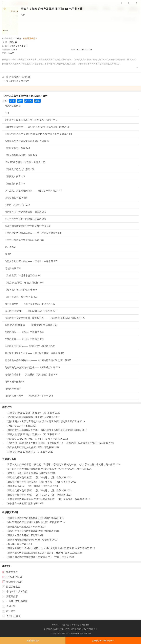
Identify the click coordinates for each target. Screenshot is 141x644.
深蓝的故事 (12, 596)
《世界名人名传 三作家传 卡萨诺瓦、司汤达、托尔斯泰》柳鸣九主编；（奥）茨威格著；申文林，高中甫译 (60, 464)
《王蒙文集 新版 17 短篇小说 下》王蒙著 (26, 452)
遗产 (20, 100)
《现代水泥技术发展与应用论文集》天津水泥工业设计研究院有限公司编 (42, 421)
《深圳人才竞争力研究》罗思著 (21, 535)
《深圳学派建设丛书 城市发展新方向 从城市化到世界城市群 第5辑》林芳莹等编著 (47, 548)
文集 (37, 100)
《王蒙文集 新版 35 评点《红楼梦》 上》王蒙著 (29, 413)
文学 (23, 14)
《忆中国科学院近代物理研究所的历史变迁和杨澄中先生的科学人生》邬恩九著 (45, 469)
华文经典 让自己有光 (19, 81)
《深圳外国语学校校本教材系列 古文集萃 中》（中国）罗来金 (37, 557)
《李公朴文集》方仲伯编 (18, 426)
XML (85, 633)
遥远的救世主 (13, 586)
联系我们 (55, 625)
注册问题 (65, 625)
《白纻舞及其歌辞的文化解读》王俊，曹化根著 (29, 447)
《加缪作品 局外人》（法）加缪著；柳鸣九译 (28, 486)
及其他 (28, 100)
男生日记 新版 (13, 616)
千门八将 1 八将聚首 (16, 591)
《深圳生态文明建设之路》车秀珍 (22, 526)
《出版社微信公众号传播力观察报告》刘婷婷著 (29, 531)
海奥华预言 (12, 572)
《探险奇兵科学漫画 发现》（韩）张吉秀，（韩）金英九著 (35, 495)
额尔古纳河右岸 (14, 577)
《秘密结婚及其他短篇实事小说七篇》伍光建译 (29, 417)
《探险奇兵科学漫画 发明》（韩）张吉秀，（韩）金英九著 (35, 477)
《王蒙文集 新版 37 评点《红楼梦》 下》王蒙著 (29, 434)
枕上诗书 (11, 611)
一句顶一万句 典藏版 (17, 601)
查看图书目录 (33, 640)
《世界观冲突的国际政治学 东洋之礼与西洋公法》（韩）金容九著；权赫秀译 (44, 499)
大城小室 (11, 606)
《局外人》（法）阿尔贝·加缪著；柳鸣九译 (27, 473)
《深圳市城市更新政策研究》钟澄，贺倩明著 (28, 539)
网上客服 (85, 625)
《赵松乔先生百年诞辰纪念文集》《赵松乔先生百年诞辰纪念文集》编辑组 (43, 430)
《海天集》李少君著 (15, 544)
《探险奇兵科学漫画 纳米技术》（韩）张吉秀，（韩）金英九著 (37, 482)
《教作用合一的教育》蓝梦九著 (21, 503)
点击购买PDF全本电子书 (103, 640)
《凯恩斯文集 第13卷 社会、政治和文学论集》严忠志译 (33, 439)
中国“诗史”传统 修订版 (20, 77)
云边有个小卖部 (14, 581)
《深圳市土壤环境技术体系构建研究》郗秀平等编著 (31, 518)
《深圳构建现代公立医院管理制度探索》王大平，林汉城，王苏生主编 (41, 552)
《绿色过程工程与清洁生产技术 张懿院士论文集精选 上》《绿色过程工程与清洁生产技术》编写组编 (56, 443)
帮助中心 (75, 625)
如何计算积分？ (30, 38)
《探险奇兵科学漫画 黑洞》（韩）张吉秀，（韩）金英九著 (35, 490)
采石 (12, 100)
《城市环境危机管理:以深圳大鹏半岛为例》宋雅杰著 (32, 522)
